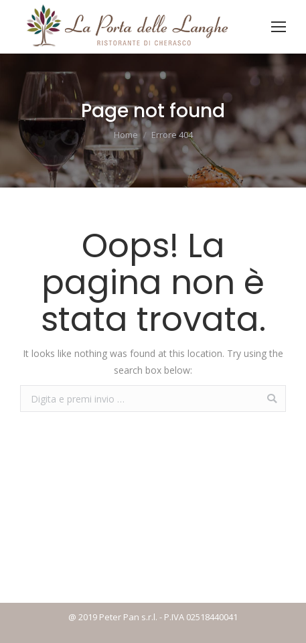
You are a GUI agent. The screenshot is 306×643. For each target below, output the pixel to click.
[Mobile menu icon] (278, 26)
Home (126, 135)
